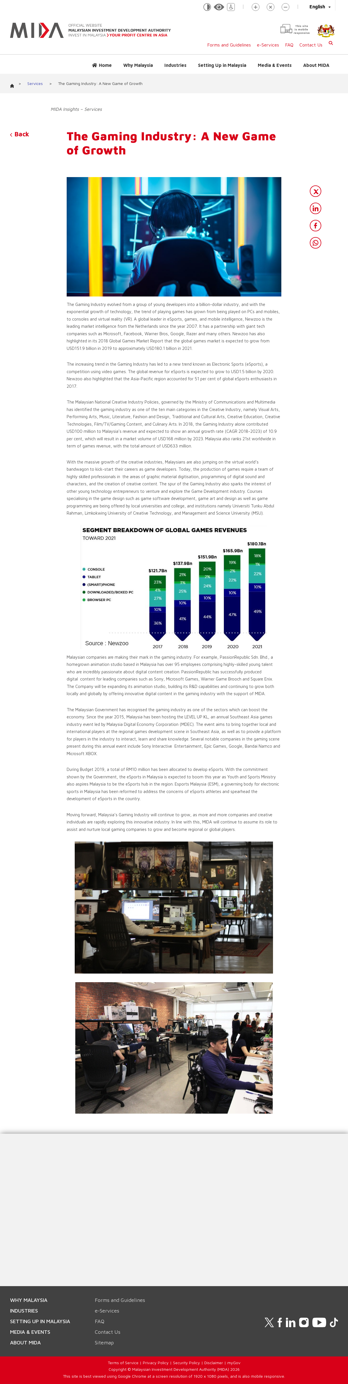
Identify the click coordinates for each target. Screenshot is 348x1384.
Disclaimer (213, 1362)
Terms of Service (123, 1362)
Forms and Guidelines (229, 44)
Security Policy (186, 1362)
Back (19, 134)
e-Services (268, 44)
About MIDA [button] (316, 65)
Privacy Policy (156, 1362)
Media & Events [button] (275, 65)
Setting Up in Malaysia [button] (222, 65)
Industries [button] (175, 65)
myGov (234, 1362)
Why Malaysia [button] (138, 65)
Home (105, 65)
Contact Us (310, 44)
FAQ (289, 44)
